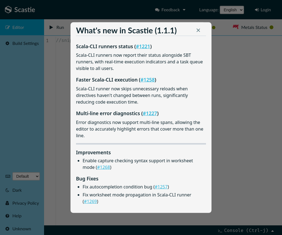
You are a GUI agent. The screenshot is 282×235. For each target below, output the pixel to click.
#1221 (143, 46)
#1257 (161, 187)
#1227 (150, 113)
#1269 (90, 201)
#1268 (103, 167)
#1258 (147, 79)
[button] (198, 31)
